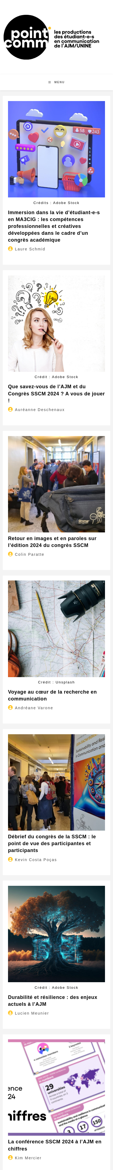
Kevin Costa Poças (36, 860)
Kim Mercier (28, 1158)
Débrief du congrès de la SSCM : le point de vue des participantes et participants (52, 843)
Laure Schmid (30, 249)
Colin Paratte (29, 554)
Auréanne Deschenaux (40, 409)
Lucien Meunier (32, 1013)
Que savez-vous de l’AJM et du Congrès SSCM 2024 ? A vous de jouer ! (56, 393)
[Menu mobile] (56, 82)
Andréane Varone (34, 708)
